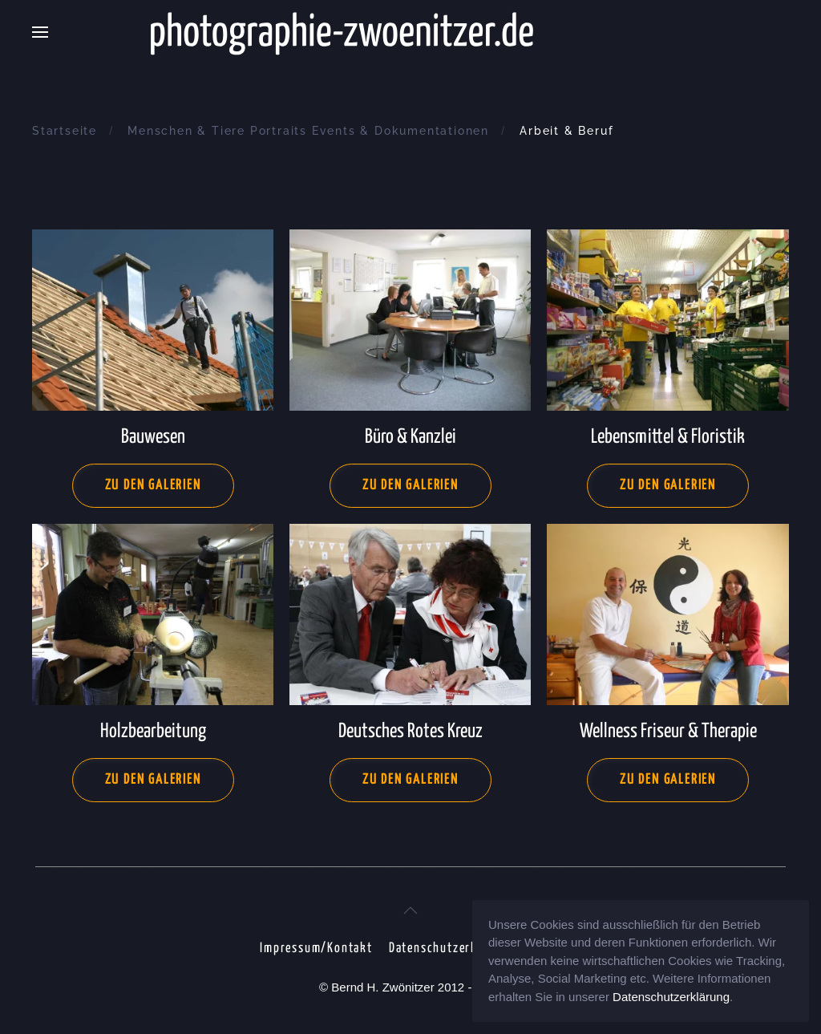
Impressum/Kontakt (316, 948)
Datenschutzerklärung (452, 948)
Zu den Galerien (153, 486)
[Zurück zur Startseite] (410, 32)
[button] (40, 32)
